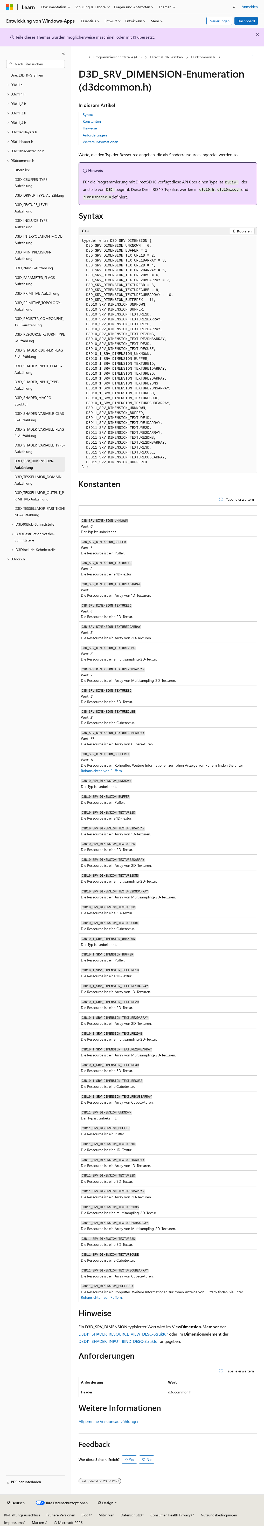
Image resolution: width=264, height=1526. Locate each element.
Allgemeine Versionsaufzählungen (109, 1421)
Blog (84, 1515)
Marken (38, 1522)
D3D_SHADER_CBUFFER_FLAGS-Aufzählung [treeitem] (39, 353)
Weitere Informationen (100, 141)
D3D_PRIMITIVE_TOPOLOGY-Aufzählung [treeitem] (38, 306)
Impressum (13, 1522)
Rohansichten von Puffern (101, 770)
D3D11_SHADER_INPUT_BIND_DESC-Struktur (119, 1341)
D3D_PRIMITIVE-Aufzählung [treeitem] (37, 293)
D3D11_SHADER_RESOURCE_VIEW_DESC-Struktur (123, 1334)
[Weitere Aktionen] (252, 57)
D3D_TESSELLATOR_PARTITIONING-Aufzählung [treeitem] (40, 511)
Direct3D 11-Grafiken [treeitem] (26, 75)
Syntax (88, 114)
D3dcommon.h (203, 56)
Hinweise (90, 128)
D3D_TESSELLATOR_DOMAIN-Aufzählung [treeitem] (39, 480)
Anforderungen (95, 135)
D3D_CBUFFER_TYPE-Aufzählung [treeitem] (32, 182)
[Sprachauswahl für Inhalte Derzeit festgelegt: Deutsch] (16, 1503)
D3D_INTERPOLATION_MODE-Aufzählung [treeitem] (39, 239)
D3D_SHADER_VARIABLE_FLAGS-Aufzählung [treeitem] (39, 432)
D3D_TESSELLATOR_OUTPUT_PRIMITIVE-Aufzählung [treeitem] (39, 495)
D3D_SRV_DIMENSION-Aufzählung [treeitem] (34, 464)
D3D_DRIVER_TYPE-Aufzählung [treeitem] (39, 195)
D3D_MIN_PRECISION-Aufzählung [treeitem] (33, 255)
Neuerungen (220, 20)
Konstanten (92, 121)
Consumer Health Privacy (170, 1515)
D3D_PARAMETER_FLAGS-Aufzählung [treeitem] (36, 280)
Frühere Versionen (60, 1515)
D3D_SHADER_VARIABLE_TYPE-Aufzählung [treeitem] (40, 448)
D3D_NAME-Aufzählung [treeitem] (34, 267)
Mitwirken (106, 1515)
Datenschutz (131, 1515)
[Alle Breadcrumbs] (83, 57)
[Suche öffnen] (234, 7)
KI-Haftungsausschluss (22, 1515)
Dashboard (246, 20)
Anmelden (250, 6)
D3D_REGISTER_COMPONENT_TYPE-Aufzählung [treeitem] (39, 321)
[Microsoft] (9, 7)
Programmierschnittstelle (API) (117, 56)
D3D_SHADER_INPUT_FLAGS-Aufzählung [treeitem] (38, 369)
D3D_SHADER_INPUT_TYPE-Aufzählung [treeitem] (37, 385)
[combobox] (35, 64)
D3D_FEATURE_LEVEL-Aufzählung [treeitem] (32, 208)
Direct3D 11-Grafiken (166, 56)
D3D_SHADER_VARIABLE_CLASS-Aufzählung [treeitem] (39, 416)
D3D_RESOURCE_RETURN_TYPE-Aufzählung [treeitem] (40, 337)
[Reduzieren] (63, 53)
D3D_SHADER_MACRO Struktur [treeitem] (33, 401)
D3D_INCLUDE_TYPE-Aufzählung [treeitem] (32, 223)
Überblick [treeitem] (22, 169)
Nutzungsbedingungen (219, 1515)
